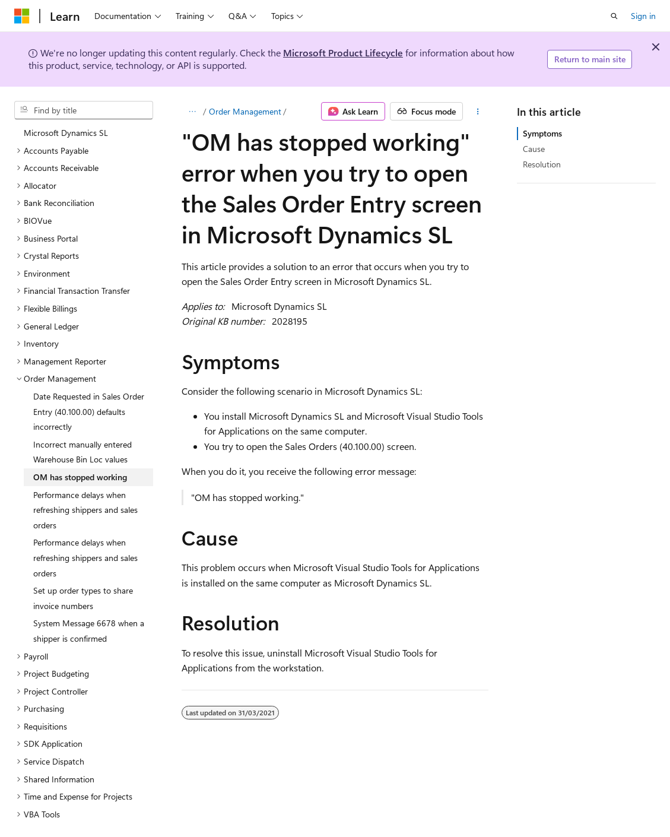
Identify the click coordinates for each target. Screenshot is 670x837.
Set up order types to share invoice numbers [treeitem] (83, 598)
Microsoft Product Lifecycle (343, 52)
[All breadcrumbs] (192, 111)
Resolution (542, 164)
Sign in (643, 15)
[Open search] (614, 16)
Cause (534, 148)
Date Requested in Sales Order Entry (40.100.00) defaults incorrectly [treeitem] (88, 411)
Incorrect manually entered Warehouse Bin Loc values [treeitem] (82, 452)
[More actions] (478, 111)
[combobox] (83, 110)
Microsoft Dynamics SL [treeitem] (66, 132)
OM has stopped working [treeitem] (80, 477)
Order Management (245, 111)
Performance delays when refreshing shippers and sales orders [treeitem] (85, 510)
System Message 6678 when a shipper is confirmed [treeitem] (88, 630)
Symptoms (542, 133)
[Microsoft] (22, 16)
